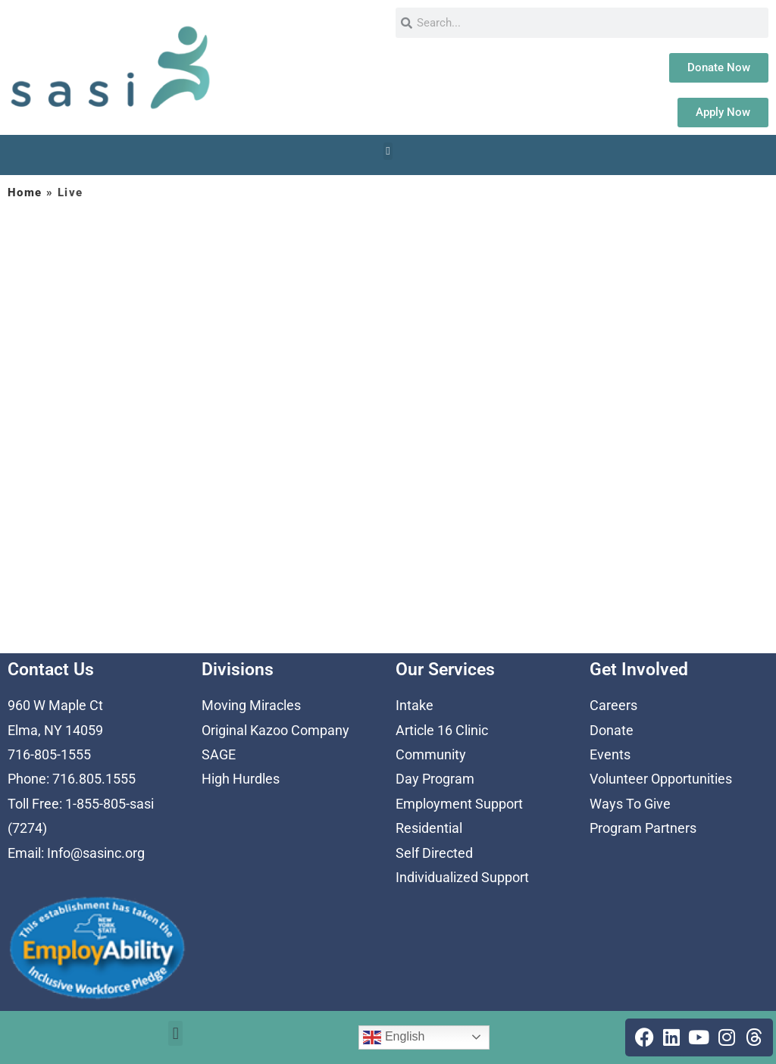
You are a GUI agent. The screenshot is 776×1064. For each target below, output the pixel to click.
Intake (414, 705)
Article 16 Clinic (442, 730)
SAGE (219, 754)
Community (431, 754)
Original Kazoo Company (275, 730)
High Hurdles (241, 779)
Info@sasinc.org (96, 853)
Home (25, 192)
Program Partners (643, 828)
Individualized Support (462, 877)
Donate (612, 730)
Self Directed (434, 853)
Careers (613, 705)
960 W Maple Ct (55, 705)
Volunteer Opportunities (661, 779)
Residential (429, 828)
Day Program (435, 779)
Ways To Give (630, 804)
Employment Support (459, 804)
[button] (388, 151)
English (393, 1037)
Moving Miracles (251, 705)
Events (610, 754)
